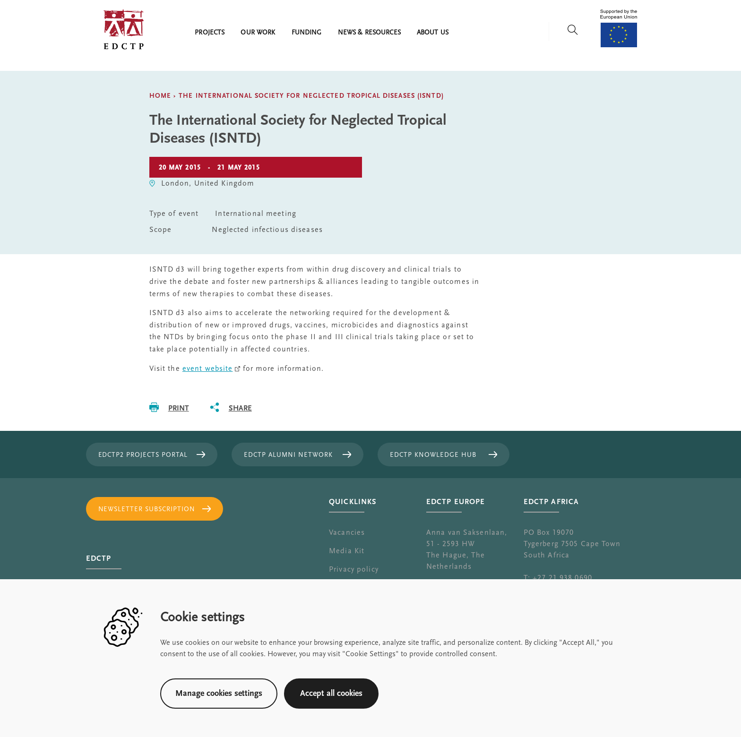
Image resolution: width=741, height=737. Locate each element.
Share (240, 408)
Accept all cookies (331, 693)
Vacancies (347, 532)
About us (432, 32)
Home (160, 96)
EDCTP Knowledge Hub (433, 455)
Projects (209, 32)
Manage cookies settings (218, 693)
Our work (258, 32)
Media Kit (346, 551)
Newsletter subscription (147, 509)
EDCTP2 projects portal (143, 455)
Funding (307, 32)
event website (207, 368)
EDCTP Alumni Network (288, 455)
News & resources (369, 32)
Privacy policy (354, 569)
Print (178, 408)
